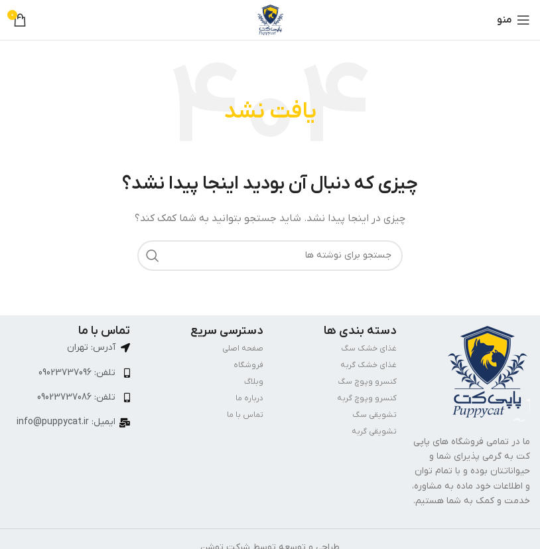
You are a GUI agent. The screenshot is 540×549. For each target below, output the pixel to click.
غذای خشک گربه (368, 365)
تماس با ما (245, 415)
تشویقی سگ (374, 415)
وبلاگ (253, 381)
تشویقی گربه (374, 431)
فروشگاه (248, 365)
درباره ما (249, 398)
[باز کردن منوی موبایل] (513, 20)
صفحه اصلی (242, 348)
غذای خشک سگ (369, 348)
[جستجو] (270, 255)
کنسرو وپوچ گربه (367, 398)
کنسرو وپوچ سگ (367, 381)
